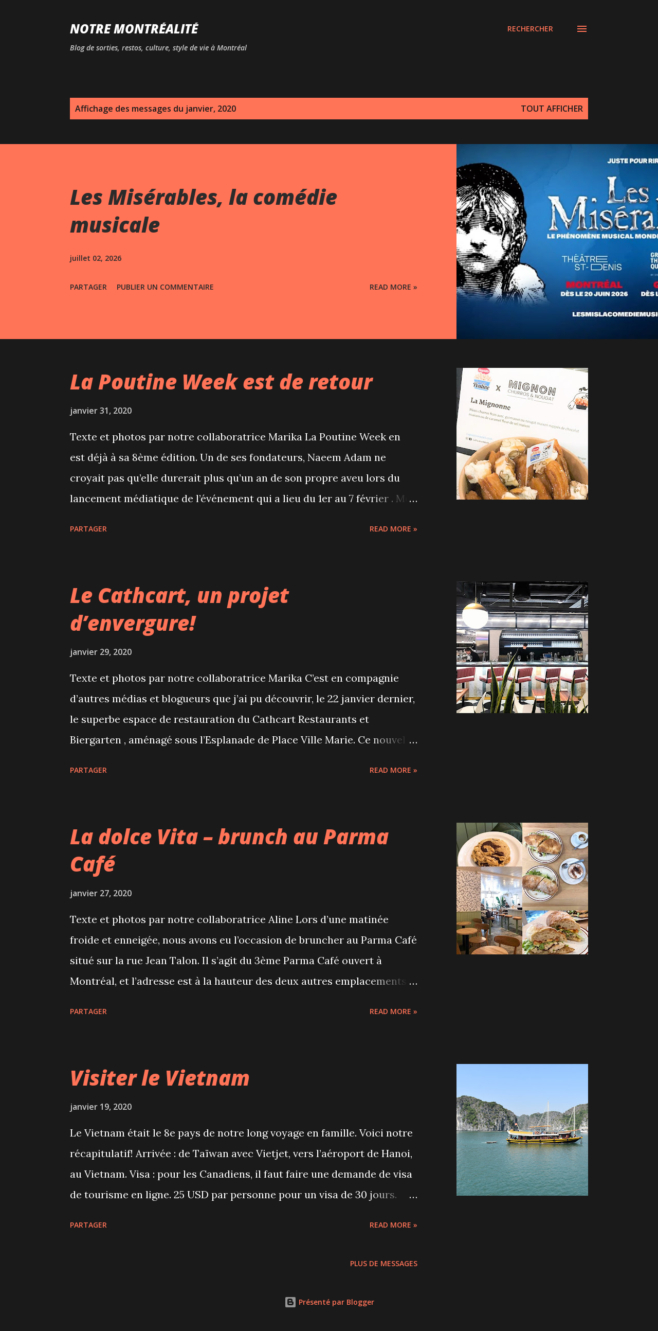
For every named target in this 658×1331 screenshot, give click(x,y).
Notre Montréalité (134, 28)
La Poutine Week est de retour (221, 381)
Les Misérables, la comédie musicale (203, 210)
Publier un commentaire (165, 287)
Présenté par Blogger (329, 1302)
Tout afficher (552, 108)
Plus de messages (383, 1263)
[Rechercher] (530, 29)
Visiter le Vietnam (160, 1077)
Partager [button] (88, 287)
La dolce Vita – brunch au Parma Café (229, 850)
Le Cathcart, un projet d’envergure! (179, 608)
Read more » (393, 287)
